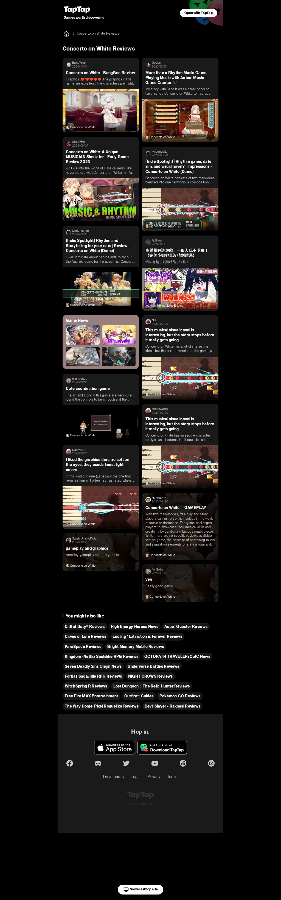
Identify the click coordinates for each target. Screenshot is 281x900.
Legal (135, 777)
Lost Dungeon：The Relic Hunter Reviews (151, 686)
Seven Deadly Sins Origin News (93, 666)
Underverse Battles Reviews (153, 666)
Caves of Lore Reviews (85, 636)
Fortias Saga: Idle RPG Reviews (93, 676)
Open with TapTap (198, 13)
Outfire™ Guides (139, 696)
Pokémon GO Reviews (179, 696)
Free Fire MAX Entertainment (91, 696)
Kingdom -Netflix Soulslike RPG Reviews (101, 656)
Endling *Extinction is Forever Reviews (147, 636)
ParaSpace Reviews (83, 646)
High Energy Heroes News (134, 626)
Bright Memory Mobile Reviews (135, 646)
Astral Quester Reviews (185, 626)
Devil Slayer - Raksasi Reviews (173, 706)
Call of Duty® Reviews (85, 626)
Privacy (153, 777)
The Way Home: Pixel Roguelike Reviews (102, 706)
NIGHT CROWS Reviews (150, 676)
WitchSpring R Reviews (86, 686)
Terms (172, 777)
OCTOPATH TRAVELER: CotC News (177, 656)
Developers (113, 777)
